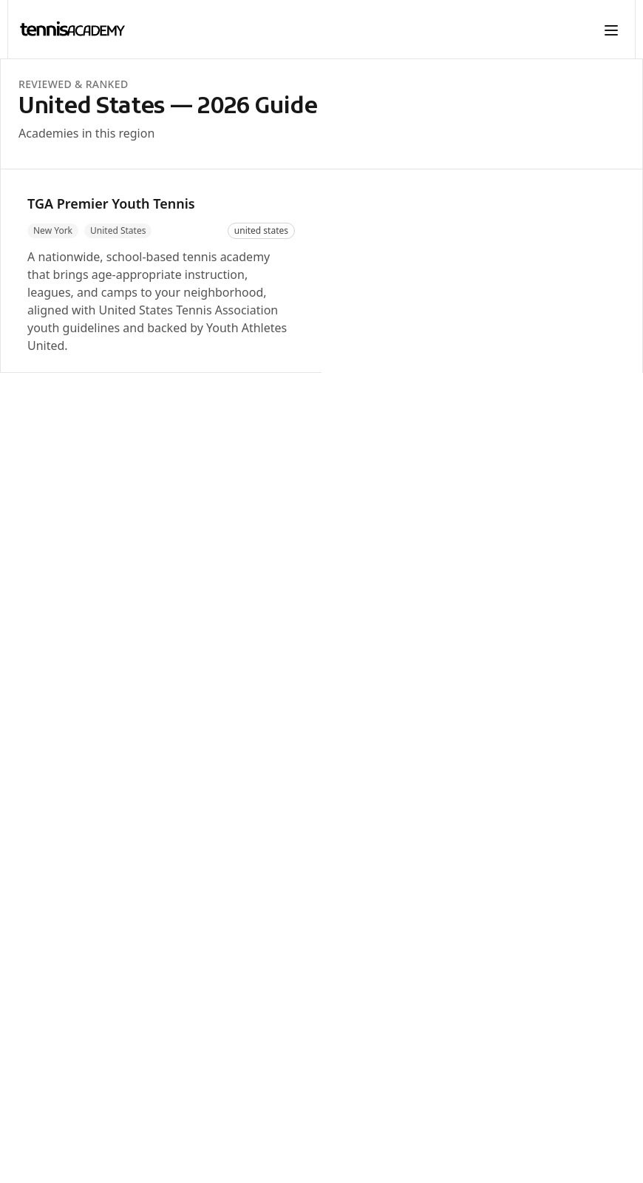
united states (261, 230)
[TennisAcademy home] (73, 29)
